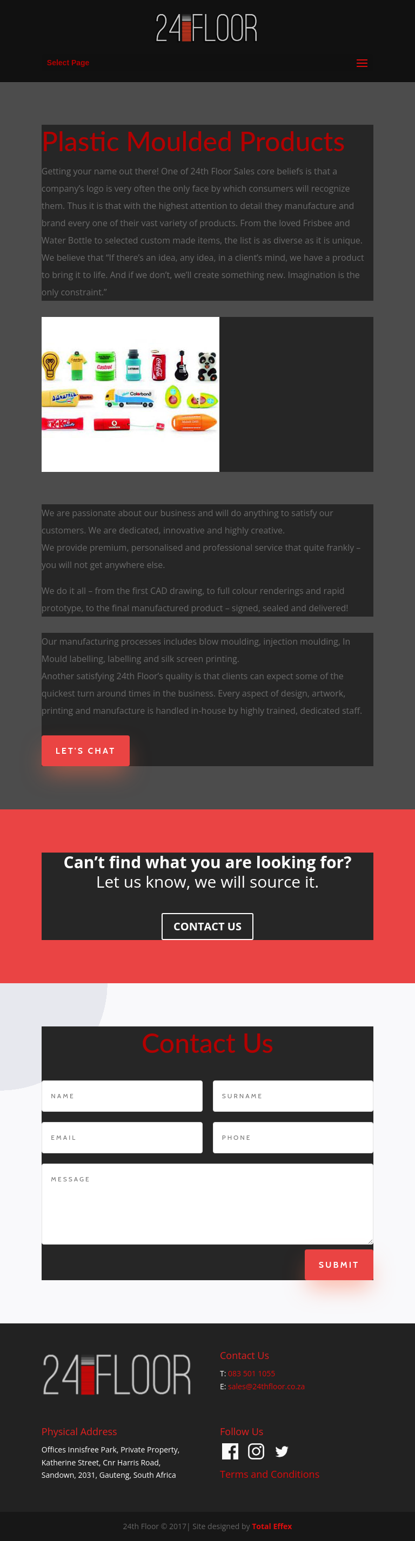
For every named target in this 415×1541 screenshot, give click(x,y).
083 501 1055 (251, 1373)
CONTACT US (207, 926)
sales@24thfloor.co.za (266, 1386)
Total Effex (272, 1526)
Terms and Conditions (269, 1474)
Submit (328, 1265)
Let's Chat (86, 751)
